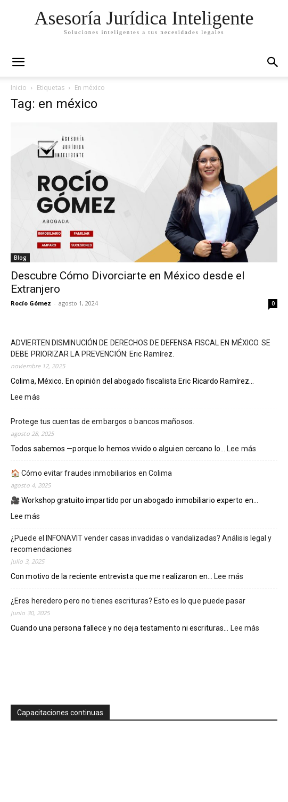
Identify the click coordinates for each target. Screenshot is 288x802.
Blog (20, 257)
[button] (273, 62)
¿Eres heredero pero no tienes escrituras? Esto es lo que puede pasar (128, 601)
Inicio (19, 87)
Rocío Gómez (31, 303)
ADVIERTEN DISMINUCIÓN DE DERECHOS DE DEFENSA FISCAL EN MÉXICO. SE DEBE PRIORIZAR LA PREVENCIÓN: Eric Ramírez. (141, 348)
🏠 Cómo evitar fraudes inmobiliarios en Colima (91, 473)
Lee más (25, 397)
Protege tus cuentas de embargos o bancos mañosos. (102, 421)
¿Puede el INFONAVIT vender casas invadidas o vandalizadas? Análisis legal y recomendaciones (141, 543)
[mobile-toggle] (18, 62)
